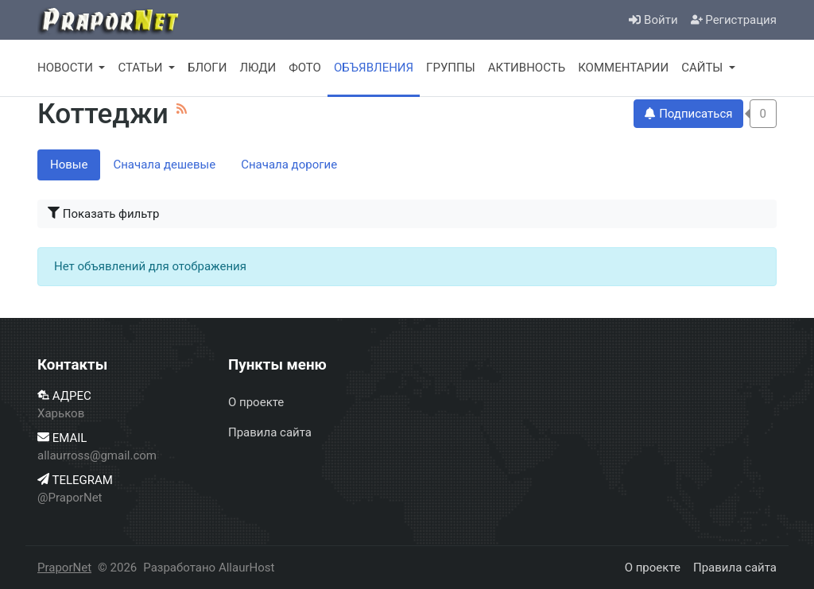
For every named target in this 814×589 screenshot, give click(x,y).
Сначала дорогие (289, 164)
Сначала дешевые (164, 164)
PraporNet (64, 567)
